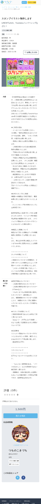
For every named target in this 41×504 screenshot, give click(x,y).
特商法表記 (27, 501)
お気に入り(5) (31, 52)
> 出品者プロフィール (20, 445)
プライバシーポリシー (15, 501)
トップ (3, 7)
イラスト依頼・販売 (25, 7)
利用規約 (4, 501)
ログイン (24, 2)
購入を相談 (20, 415)
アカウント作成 (32, 2)
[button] (4, 72)
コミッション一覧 (12, 7)
